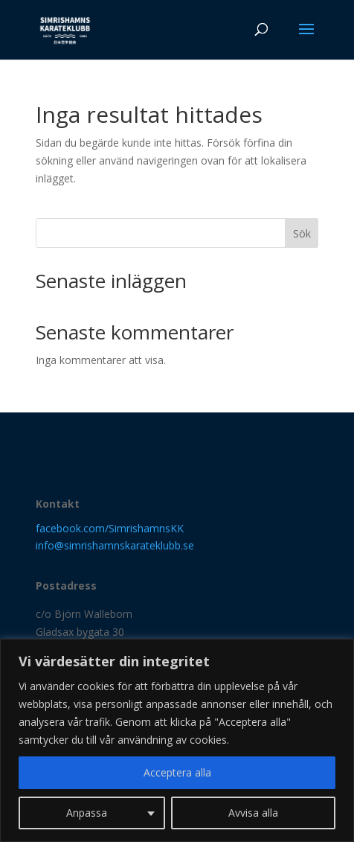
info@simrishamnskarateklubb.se (115, 545)
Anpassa (86, 813)
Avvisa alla (253, 813)
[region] (177, 740)
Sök (302, 233)
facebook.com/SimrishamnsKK (110, 528)
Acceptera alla (177, 772)
